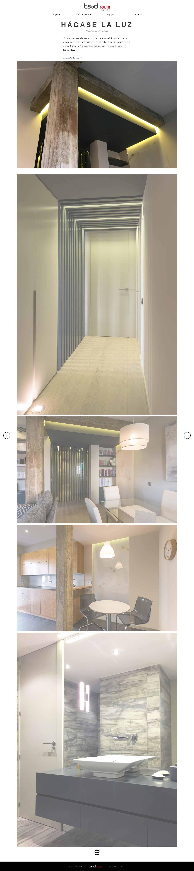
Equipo (110, 14)
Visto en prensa (83, 14)
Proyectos (56, 14)
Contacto (137, 14)
